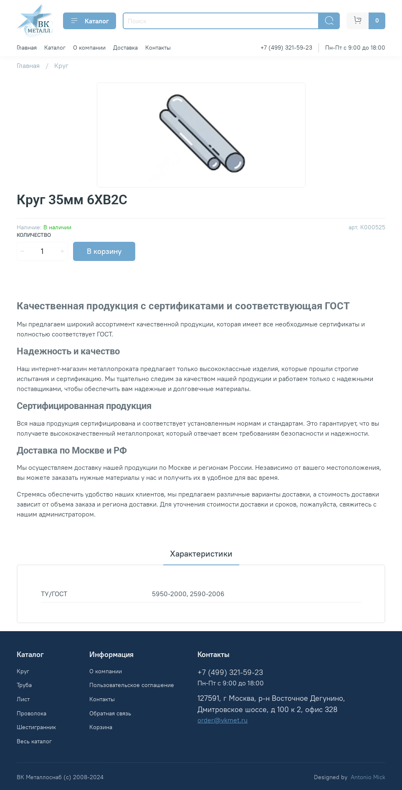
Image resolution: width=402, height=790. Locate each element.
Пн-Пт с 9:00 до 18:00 (355, 47)
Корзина (100, 727)
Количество (34, 235)
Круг (61, 65)
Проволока (31, 713)
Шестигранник (36, 727)
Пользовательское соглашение (131, 685)
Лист (23, 699)
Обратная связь (110, 713)
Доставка (125, 47)
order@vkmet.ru (222, 720)
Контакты (158, 47)
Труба (24, 685)
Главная (27, 47)
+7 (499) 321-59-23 (286, 47)
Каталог (89, 21)
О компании (89, 47)
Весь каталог (34, 741)
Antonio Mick (368, 777)
